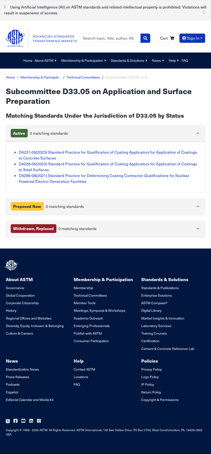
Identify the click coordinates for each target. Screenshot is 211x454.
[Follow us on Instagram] (39, 421)
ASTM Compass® (154, 303)
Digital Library (151, 310)
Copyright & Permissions (160, 399)
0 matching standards (47, 206)
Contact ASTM (84, 369)
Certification (150, 340)
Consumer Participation (91, 340)
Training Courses (154, 333)
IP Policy (147, 384)
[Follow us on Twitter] (8, 421)
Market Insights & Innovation (162, 318)
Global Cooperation (20, 295)
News (158, 60)
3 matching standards (39, 133)
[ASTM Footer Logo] (12, 265)
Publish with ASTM (88, 333)
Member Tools (85, 303)
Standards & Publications (160, 287)
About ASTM (46, 60)
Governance (15, 287)
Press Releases (17, 376)
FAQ (185, 60)
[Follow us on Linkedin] (31, 421)
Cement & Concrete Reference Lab (167, 348)
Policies (149, 361)
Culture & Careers (19, 333)
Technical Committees (83, 77)
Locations (81, 376)
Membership (83, 287)
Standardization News (22, 369)
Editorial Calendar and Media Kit (29, 399)
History (11, 310)
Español (12, 392)
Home (28, 60)
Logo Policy (150, 376)
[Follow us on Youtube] (23, 421)
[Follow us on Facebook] (16, 421)
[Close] (204, 12)
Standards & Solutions (129, 60)
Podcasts (13, 384)
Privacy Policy (151, 369)
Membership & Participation (84, 60)
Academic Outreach (88, 318)
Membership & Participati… (40, 77)
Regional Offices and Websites (29, 318)
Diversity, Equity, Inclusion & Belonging (35, 325)
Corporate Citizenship (22, 303)
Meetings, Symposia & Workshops (99, 310)
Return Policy (151, 392)
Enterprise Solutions (156, 295)
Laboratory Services (156, 325)
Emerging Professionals (92, 325)
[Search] (110, 38)
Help (174, 60)
